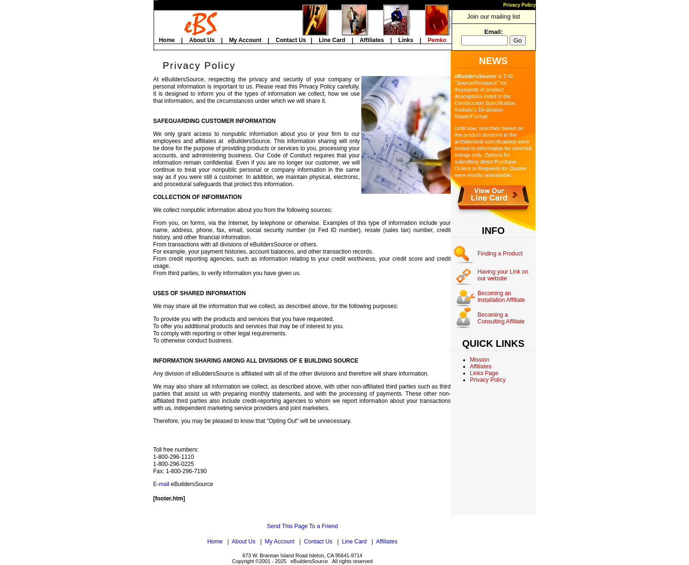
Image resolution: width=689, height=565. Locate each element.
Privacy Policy (519, 5)
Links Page (484, 373)
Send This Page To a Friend (302, 526)
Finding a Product (500, 253)
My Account (245, 40)
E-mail (161, 484)
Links (405, 40)
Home (167, 40)
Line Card (332, 40)
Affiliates (372, 40)
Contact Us (291, 40)
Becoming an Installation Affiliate (501, 296)
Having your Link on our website (503, 275)
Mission (479, 359)
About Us (201, 40)
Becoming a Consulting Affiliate (501, 318)
